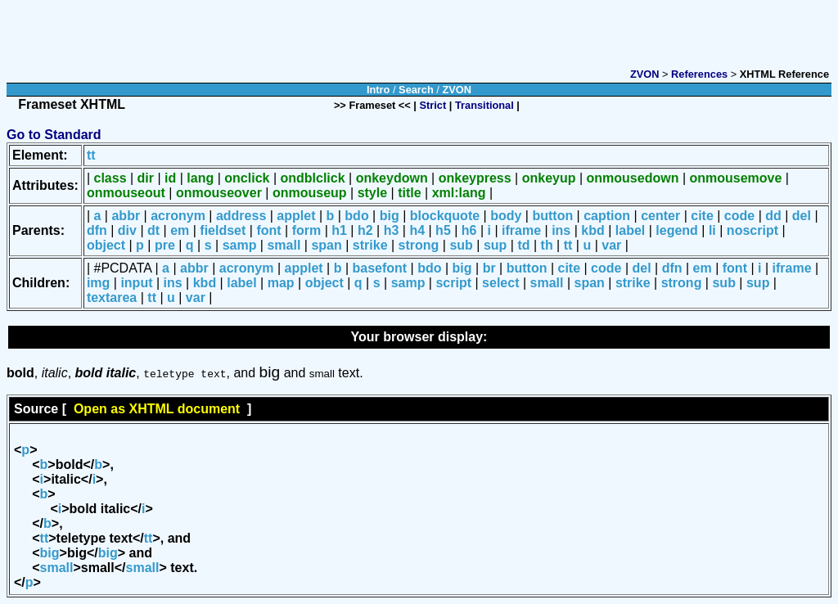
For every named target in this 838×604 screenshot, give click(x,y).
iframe (521, 230)
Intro (378, 89)
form (307, 230)
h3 (391, 230)
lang (200, 178)
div (127, 230)
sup (495, 245)
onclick (246, 178)
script (453, 283)
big (389, 216)
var (611, 245)
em (179, 230)
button (552, 216)
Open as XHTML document (156, 409)
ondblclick (312, 178)
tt (91, 155)
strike (370, 245)
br (489, 268)
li (712, 230)
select (500, 283)
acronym (178, 216)
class (110, 178)
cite (702, 216)
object (106, 245)
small (283, 245)
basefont (380, 268)
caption (606, 216)
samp (240, 245)
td (523, 245)
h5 (443, 230)
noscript (752, 230)
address (241, 216)
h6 (469, 230)
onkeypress (475, 178)
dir (145, 178)
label (630, 230)
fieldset (223, 230)
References (699, 74)
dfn (97, 230)
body (505, 216)
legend (677, 230)
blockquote (445, 216)
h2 (365, 230)
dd (773, 216)
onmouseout (126, 193)
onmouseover (219, 193)
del (801, 216)
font (268, 230)
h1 (339, 230)
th (547, 245)
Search (416, 89)
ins (561, 230)
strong (419, 245)
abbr (125, 216)
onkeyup (549, 178)
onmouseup (310, 193)
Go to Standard (54, 135)
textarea (112, 297)
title (409, 193)
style (372, 193)
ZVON (645, 74)
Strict (433, 105)
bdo (356, 216)
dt (153, 230)
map (281, 283)
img (98, 283)
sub (460, 245)
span (326, 245)
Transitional (484, 105)
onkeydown (392, 178)
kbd (592, 230)
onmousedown (633, 178)
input (136, 283)
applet (296, 216)
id (170, 178)
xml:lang (459, 193)
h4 (417, 230)
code (739, 216)
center (660, 216)
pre (165, 245)
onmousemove (735, 178)
